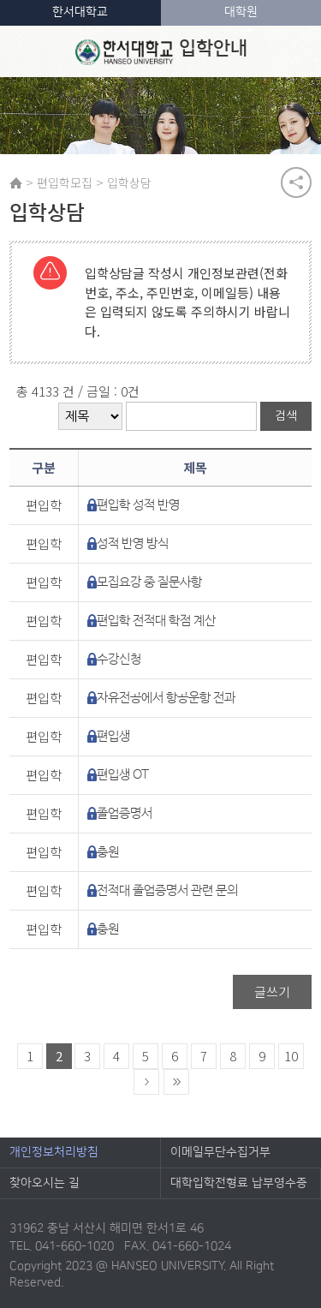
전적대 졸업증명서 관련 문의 (167, 890)
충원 (108, 852)
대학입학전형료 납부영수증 (238, 1183)
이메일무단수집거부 (220, 1152)
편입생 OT (123, 774)
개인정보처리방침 (53, 1152)
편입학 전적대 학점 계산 (156, 620)
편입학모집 (64, 182)
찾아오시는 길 (44, 1183)
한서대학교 (80, 12)
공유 (296, 182)
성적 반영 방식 (133, 543)
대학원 (241, 12)
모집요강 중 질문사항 (149, 582)
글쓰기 (272, 991)
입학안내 (161, 51)
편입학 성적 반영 (138, 505)
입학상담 (129, 182)
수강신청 (119, 659)
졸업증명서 (124, 813)
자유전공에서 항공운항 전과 (166, 697)
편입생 (113, 736)
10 (291, 1056)
